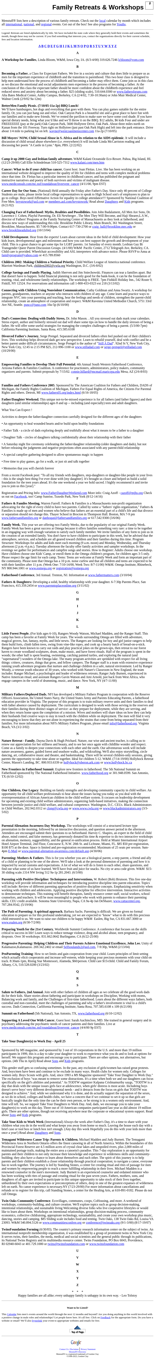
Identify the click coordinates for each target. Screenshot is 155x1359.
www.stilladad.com (87, 347)
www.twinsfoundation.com (106, 1244)
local (102, 20)
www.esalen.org (12, 922)
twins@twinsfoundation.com (66, 1244)
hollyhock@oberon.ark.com (82, 762)
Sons (55, 1061)
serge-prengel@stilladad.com (123, 347)
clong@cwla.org (57, 808)
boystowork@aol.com (30, 201)
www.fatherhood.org (95, 773)
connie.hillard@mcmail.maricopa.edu (95, 371)
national (29, 24)
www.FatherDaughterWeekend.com (64, 493)
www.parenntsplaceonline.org (57, 585)
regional (46, 24)
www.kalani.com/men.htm (87, 162)
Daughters (111, 201)
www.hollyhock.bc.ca (118, 762)
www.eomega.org (40, 568)
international (14, 24)
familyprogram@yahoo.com (20, 255)
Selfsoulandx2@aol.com (79, 947)
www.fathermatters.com (103, 575)
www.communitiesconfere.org (62, 1222)
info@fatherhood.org (123, 723)
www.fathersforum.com (132, 91)
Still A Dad (105, 343)
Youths (121, 24)
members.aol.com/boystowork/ (68, 201)
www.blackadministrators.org (122, 808)
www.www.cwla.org (85, 808)
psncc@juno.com (35, 304)
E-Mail (12, 851)
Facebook (20, 496)
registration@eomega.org (72, 568)
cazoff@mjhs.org (131, 493)
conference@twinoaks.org (103, 1222)
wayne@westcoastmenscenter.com (71, 131)
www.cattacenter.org (126, 901)
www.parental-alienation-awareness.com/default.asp (55, 851)
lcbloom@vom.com (131, 59)
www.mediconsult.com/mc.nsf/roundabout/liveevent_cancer (40, 184)
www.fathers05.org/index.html (61, 392)
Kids (127, 201)
